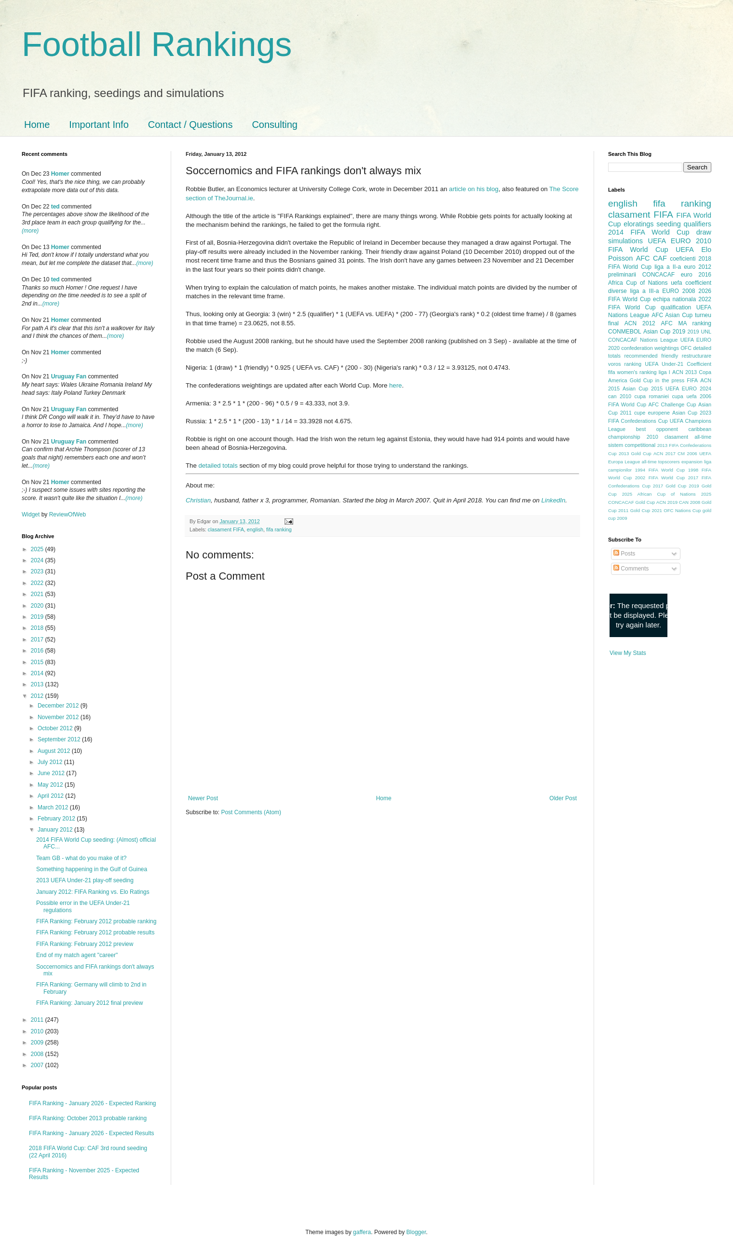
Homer (60, 173)
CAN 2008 (689, 502)
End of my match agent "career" (77, 955)
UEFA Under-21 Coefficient (678, 364)
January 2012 (56, 829)
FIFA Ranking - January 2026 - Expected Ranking (92, 1103)
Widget (31, 514)
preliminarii (622, 274)
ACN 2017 (664, 453)
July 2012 (51, 762)
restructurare (696, 356)
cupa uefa (684, 396)
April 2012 (51, 795)
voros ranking (624, 364)
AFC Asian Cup (672, 315)
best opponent (657, 429)
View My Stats (628, 653)
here (395, 385)
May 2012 (51, 784)
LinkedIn (553, 500)
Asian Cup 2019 (664, 331)
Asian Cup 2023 (691, 413)
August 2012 (55, 751)
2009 (38, 1042)
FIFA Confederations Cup (638, 421)
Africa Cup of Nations (637, 282)
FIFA (692, 380)
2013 (38, 684)
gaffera (362, 1232)
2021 (38, 594)
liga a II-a (667, 267)
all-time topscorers (661, 461)
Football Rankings (157, 44)
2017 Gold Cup (669, 485)
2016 (38, 650)
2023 (38, 571)
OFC (686, 348)
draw (703, 232)
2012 (38, 696)
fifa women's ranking (632, 372)
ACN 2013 (684, 372)
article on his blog (474, 189)
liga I (664, 372)
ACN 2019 (667, 502)
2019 (38, 616)
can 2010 (619, 396)
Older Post (563, 798)
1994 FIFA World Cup (660, 470)
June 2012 (52, 773)
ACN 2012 (639, 323)
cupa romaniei (652, 396)
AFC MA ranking (686, 323)
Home (37, 124)
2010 (38, 1031)
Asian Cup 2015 (643, 388)
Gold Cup (641, 380)
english (255, 529)
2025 (38, 549)
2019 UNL (699, 331)
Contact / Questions (190, 124)
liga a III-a (644, 291)
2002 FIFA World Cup (660, 477)
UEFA (685, 249)
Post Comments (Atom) (251, 812)
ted (55, 206)
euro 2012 (697, 267)
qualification (676, 307)
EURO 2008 (678, 291)
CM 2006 (687, 453)
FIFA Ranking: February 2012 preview (84, 944)
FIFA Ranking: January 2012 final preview (89, 1003)
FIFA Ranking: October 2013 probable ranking (88, 1118)
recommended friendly (651, 356)
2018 (38, 628)
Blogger (416, 1232)
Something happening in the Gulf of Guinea (91, 869)
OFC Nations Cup (682, 510)
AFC (643, 258)
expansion (692, 461)
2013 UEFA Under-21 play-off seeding (85, 880)
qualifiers (697, 224)
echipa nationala (674, 299)
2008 (38, 1054)
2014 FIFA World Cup (648, 232)
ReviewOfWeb (67, 514)
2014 (38, 673)
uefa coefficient (691, 282)
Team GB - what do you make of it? (81, 858)
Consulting (275, 124)
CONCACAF (658, 274)
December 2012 (59, 705)
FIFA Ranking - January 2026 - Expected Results (91, 1133)
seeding (668, 224)
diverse (617, 291)
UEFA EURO (669, 241)
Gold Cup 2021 (646, 510)
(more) (30, 230)
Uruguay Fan (68, 376)
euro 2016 (696, 274)
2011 (38, 1019)
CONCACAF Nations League (643, 340)
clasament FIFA (226, 529)
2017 (38, 639)
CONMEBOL (624, 331)
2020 (38, 605)
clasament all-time (688, 437)
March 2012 (54, 807)
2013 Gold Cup (635, 453)
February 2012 (57, 818)
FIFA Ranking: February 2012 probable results (95, 932)
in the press (669, 380)
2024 (38, 560)
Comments (631, 568)
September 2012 (60, 739)
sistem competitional (631, 445)
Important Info (98, 124)
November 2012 (59, 717)
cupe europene (652, 413)
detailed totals (217, 465)
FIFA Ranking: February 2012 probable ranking (96, 921)
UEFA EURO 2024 (688, 388)
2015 (38, 662)
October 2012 (56, 728)
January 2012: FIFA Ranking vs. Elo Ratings (92, 892)
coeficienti (682, 258)
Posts (624, 553)
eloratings (638, 224)
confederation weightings (650, 348)
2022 (38, 583)
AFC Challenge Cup (672, 404)
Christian (198, 500)
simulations (625, 241)
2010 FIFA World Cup (659, 245)
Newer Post (203, 798)
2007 (38, 1065)
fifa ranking (279, 529)
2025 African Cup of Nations (659, 494)
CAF (660, 258)
